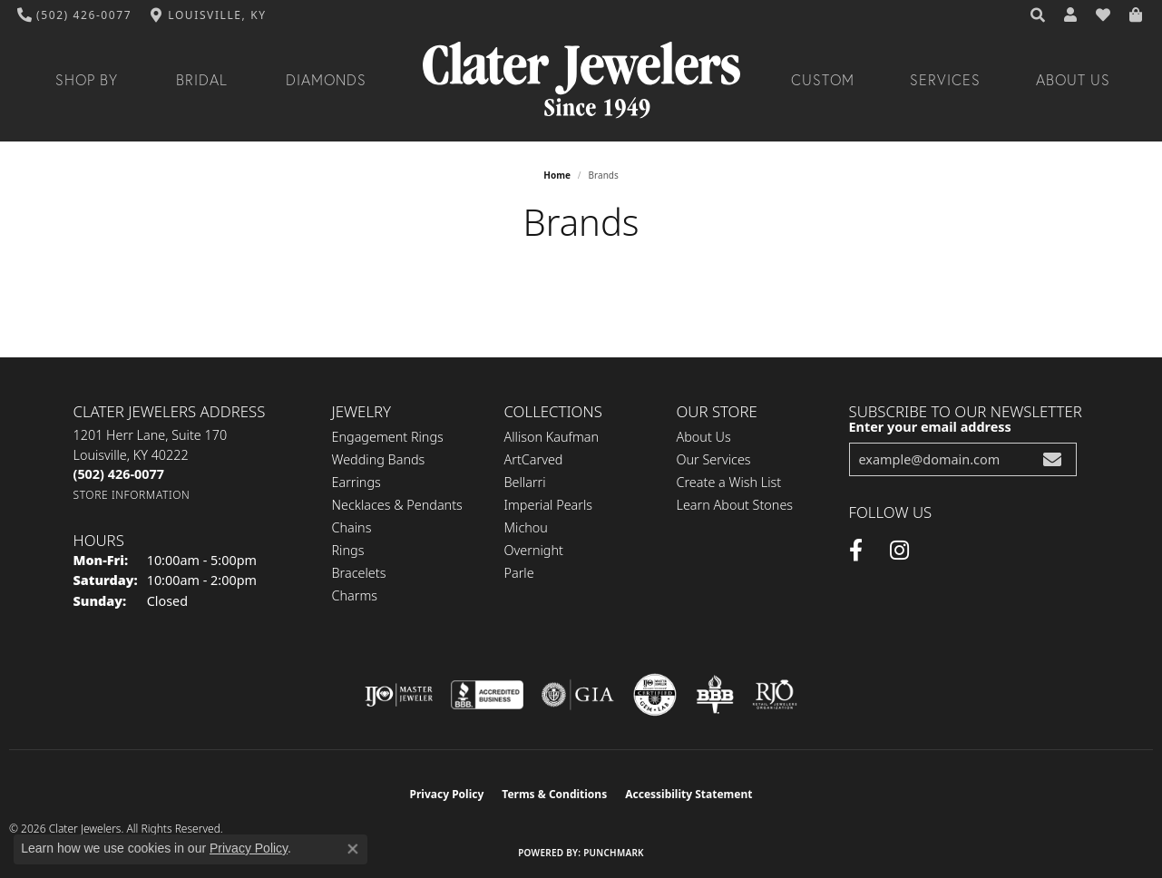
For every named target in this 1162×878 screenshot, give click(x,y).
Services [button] (945, 80)
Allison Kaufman (552, 436)
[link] (75, 15)
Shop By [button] (86, 80)
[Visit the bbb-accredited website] (487, 694)
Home (557, 175)
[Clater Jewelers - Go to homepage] (581, 80)
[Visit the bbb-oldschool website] (715, 694)
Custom (822, 80)
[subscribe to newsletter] (1052, 459)
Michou (526, 527)
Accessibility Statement (688, 794)
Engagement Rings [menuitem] (388, 436)
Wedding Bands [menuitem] (378, 459)
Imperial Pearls (548, 504)
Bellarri (525, 482)
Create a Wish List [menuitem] (729, 482)
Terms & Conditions (554, 794)
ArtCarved (533, 459)
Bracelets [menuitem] (359, 572)
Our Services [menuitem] (714, 459)
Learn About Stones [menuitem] (735, 504)
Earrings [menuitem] (356, 482)
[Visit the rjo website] (774, 694)
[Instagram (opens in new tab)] (899, 550)
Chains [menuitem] (352, 527)
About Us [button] (1073, 80)
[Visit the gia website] (578, 694)
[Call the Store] (118, 474)
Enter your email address (930, 426)
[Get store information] (131, 494)
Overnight (533, 550)
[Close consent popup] (352, 849)
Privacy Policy (447, 794)
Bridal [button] (202, 80)
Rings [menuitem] (348, 550)
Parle (519, 572)
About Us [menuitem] (704, 436)
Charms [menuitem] (355, 595)
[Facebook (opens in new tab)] (856, 550)
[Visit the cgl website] (655, 694)
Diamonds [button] (326, 80)
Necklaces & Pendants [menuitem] (397, 504)
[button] (1038, 15)
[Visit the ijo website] (399, 694)
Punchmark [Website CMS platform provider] (613, 852)
